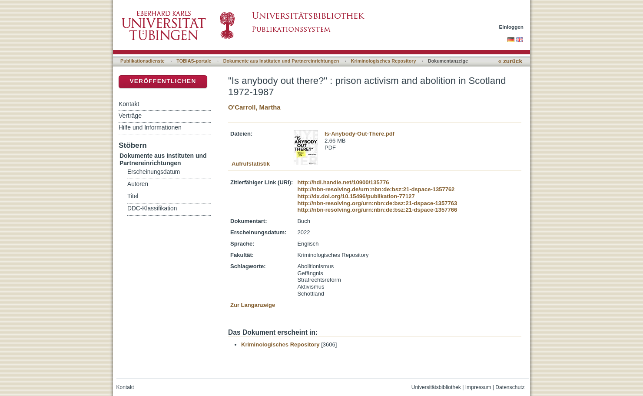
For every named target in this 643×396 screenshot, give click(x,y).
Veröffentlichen (162, 81)
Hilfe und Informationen (150, 127)
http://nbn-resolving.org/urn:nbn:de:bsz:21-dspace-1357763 (377, 203)
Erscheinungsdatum (153, 172)
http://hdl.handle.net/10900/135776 (343, 182)
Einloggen (511, 27)
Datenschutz (509, 387)
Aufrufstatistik (251, 163)
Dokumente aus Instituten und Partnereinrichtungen (281, 60)
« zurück (510, 61)
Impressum (478, 387)
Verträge (130, 115)
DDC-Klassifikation (152, 208)
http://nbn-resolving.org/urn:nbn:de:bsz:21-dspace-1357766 (377, 209)
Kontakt (129, 103)
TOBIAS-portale (193, 60)
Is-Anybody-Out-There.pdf (359, 133)
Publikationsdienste (142, 60)
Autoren (137, 184)
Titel (132, 196)
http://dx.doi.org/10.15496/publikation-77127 (355, 196)
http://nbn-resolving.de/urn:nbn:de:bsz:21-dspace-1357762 (375, 189)
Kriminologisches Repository (383, 60)
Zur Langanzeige (252, 305)
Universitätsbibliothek (436, 387)
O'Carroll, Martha (254, 107)
